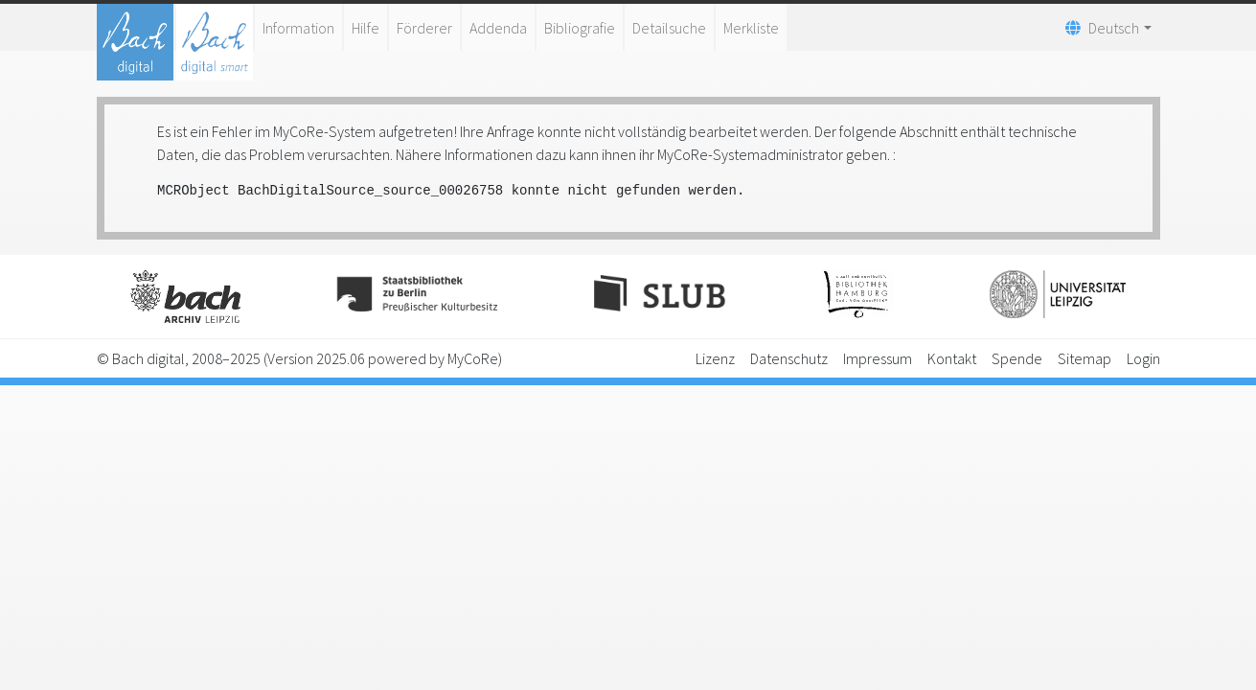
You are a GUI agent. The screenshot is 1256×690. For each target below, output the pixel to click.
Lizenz (715, 358)
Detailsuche (669, 27)
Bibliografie (579, 27)
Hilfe (365, 27)
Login (1143, 358)
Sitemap (1084, 358)
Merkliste (751, 27)
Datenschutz (789, 358)
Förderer (424, 27)
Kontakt (951, 358)
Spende (1017, 358)
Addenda (498, 27)
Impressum (877, 358)
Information (298, 27)
